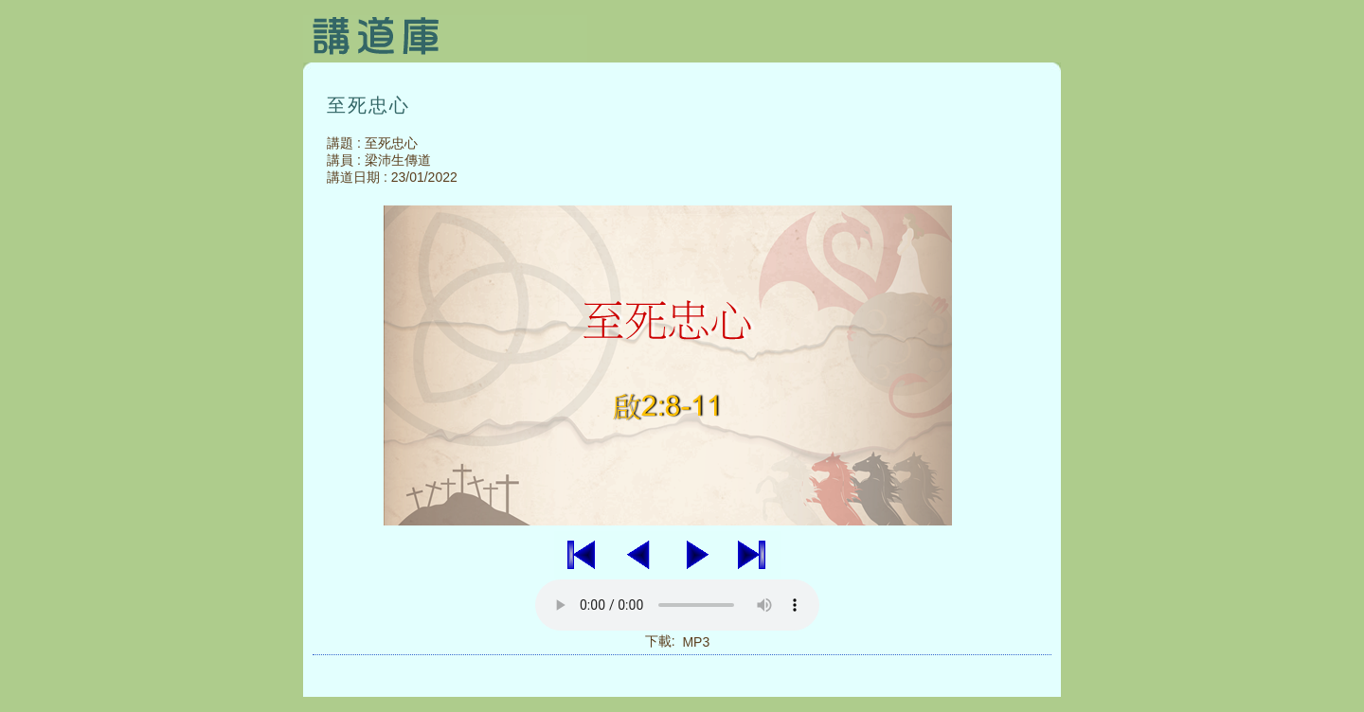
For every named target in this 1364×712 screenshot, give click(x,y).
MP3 (695, 642)
